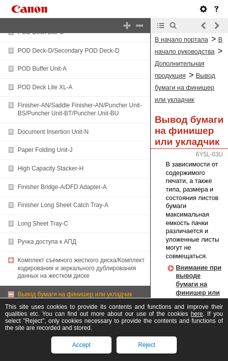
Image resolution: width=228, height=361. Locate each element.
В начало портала (181, 39)
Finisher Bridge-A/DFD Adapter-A (62, 187)
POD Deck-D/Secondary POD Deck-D (69, 50)
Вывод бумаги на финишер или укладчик (75, 294)
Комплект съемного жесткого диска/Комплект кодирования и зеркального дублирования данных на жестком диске (81, 268)
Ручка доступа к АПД (47, 241)
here (197, 313)
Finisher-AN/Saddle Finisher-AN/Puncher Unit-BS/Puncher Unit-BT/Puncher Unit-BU (80, 109)
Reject (146, 344)
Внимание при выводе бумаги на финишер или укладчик (198, 284)
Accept (81, 344)
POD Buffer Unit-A (42, 68)
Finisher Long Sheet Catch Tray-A (63, 205)
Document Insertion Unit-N (53, 131)
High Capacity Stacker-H (50, 168)
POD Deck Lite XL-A (45, 87)
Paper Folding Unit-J (45, 149)
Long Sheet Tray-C (43, 223)
